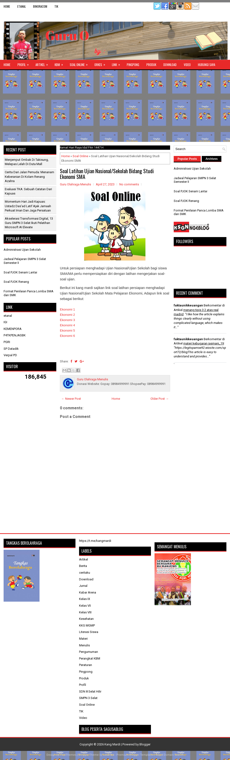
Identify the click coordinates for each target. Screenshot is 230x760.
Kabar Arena (87, 592)
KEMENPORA (13, 329)
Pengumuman (88, 652)
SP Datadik (11, 348)
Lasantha (108, 754)
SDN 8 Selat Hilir (90, 691)
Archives (212, 159)
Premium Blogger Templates (135, 754)
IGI (5, 322)
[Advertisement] (115, 105)
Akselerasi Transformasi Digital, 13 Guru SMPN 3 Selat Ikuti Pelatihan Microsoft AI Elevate (29, 223)
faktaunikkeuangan (188, 305)
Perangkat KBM (89, 658)
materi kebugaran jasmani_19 (203, 343)
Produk (151, 64)
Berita (83, 566)
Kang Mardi (112, 744)
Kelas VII (85, 605)
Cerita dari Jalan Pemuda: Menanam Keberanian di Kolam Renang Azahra (29, 176)
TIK (56, 6)
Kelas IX (84, 599)
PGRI (7, 342)
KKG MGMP (87, 625)
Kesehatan (86, 619)
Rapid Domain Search (170, 754)
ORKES (101, 63)
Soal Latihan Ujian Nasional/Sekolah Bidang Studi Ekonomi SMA (107, 173)
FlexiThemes (68, 754)
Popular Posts (187, 159)
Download (170, 64)
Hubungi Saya (206, 64)
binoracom (40, 6)
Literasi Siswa (88, 632)
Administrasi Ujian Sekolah (22, 249)
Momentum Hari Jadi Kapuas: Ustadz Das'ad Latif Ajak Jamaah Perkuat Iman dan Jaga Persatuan (28, 206)
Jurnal (83, 586)
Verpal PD (10, 355)
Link (117, 63)
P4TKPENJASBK (15, 335)
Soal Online (80, 63)
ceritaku (84, 572)
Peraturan (85, 665)
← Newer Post (71, 398)
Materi (83, 638)
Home (7, 6)
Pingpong (133, 64)
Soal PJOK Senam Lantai (20, 272)
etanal (21, 6)
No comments (129, 184)
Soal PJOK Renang (16, 281)
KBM (60, 63)
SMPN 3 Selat (88, 698)
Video (187, 64)
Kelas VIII (85, 612)
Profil (24, 63)
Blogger (144, 744)
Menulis (84, 645)
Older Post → (159, 398)
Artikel (43, 63)
